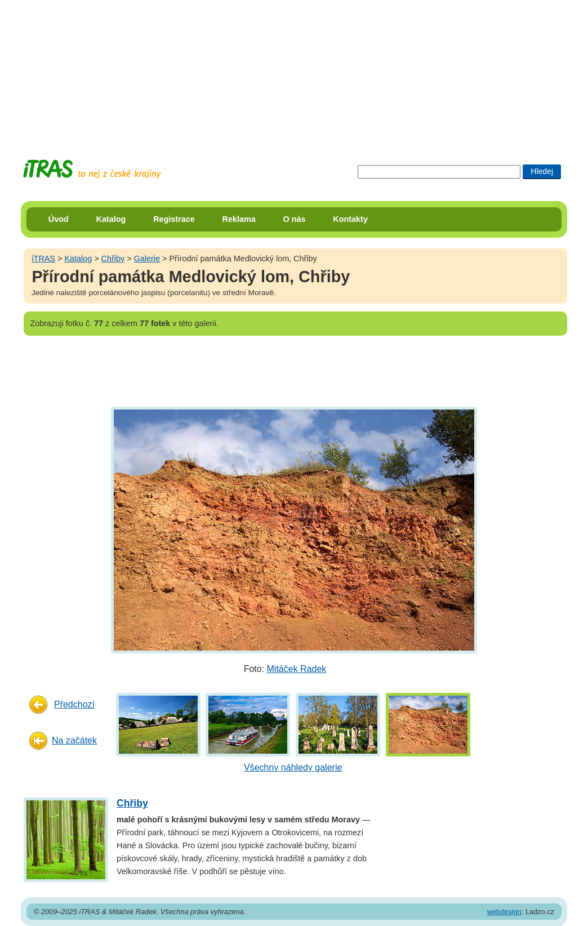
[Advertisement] (294, 70)
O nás (294, 219)
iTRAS (43, 258)
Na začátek (74, 740)
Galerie (147, 258)
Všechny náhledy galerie (293, 767)
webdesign (504, 911)
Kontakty (350, 219)
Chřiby (113, 258)
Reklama (239, 219)
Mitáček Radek (297, 669)
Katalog (111, 219)
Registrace (174, 219)
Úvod (58, 219)
